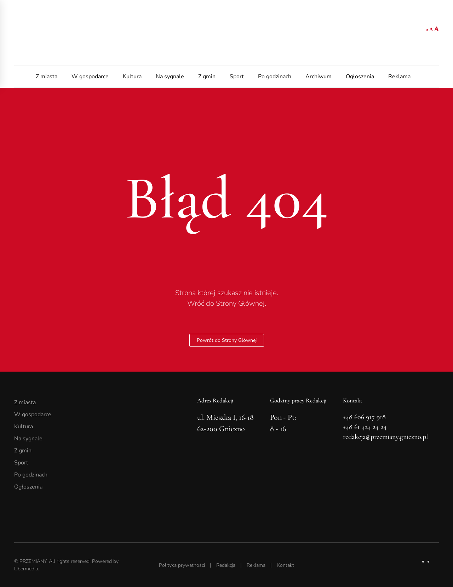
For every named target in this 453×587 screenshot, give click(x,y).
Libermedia (26, 568)
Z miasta (46, 76)
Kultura (132, 76)
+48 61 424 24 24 (364, 427)
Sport (237, 76)
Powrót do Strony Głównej (227, 340)
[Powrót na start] (226, 32)
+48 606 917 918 (364, 417)
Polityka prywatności (182, 565)
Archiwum (318, 76)
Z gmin (207, 76)
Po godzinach (274, 76)
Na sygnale (170, 76)
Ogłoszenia (360, 76)
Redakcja (225, 565)
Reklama (399, 76)
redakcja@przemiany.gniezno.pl (385, 437)
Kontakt (285, 565)
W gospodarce (90, 76)
